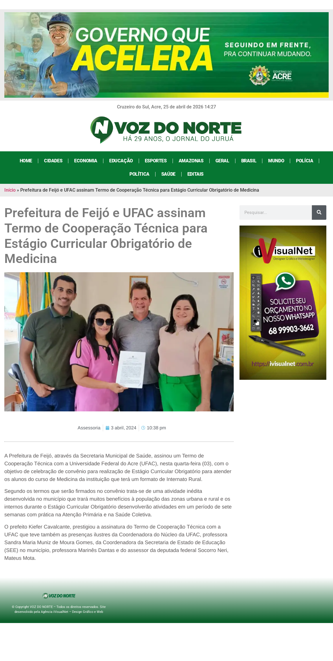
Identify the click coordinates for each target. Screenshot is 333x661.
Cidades (53, 161)
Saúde (168, 174)
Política (139, 174)
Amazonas (191, 161)
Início (10, 190)
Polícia (304, 161)
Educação (121, 161)
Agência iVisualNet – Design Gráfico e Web (72, 612)
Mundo (276, 161)
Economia (85, 161)
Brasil (249, 161)
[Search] (319, 212)
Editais (195, 174)
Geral (222, 161)
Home (26, 161)
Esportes (156, 161)
